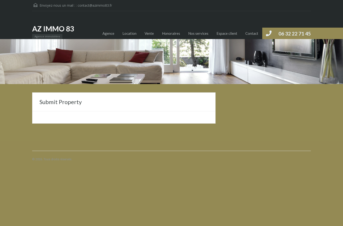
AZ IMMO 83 (53, 28)
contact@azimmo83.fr (95, 5)
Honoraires (171, 33)
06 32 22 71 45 (294, 33)
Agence (108, 33)
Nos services (198, 33)
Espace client (227, 33)
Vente (149, 33)
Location (129, 33)
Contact (251, 33)
